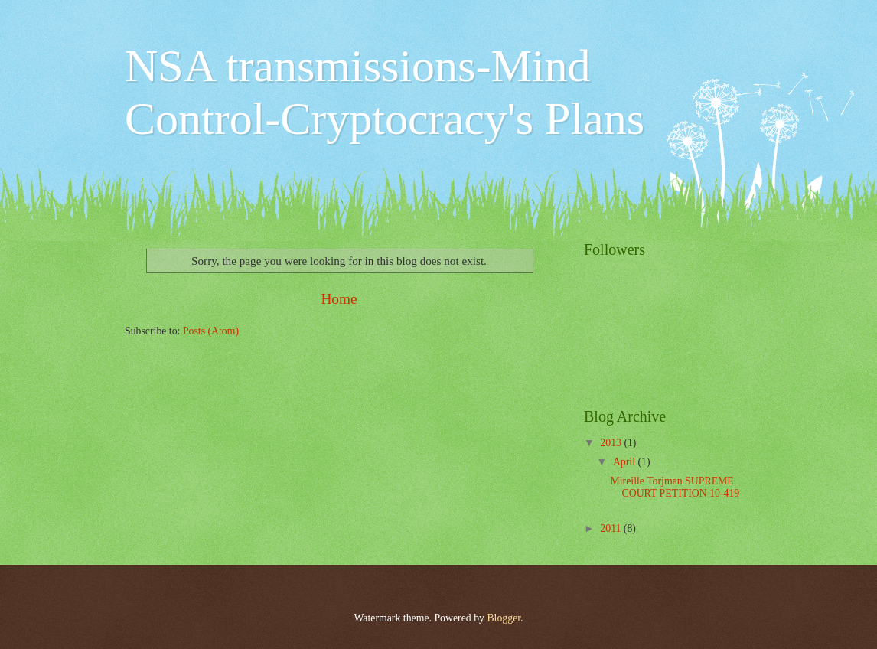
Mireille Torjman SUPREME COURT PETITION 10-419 (674, 487)
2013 (612, 442)
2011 (612, 528)
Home (339, 299)
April (625, 462)
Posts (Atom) (211, 331)
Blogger (503, 618)
